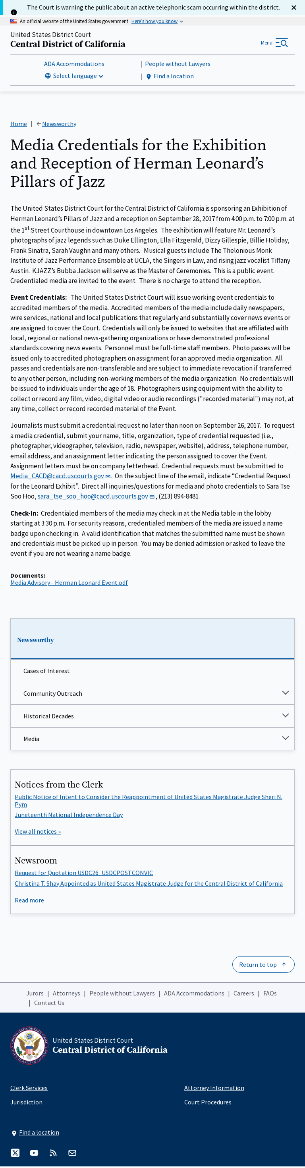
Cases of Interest (46, 672)
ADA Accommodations (74, 64)
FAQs (270, 995)
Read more (29, 902)
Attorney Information (214, 1089)
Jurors (35, 995)
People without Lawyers (177, 64)
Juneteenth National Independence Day (69, 816)
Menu (266, 43)
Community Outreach (52, 695)
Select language (75, 76)
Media (31, 740)
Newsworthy (35, 641)
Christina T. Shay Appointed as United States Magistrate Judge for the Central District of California (149, 885)
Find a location (169, 77)
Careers (244, 995)
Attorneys (66, 995)
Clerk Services (29, 1089)
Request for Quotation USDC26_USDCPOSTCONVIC (84, 874)
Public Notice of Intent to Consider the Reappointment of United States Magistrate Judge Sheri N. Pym (148, 801)
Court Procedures (208, 1104)
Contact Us (49, 1004)
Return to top (258, 966)
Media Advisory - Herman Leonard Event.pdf (69, 584)
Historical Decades (48, 718)
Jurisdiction (26, 1104)
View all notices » (38, 833)
